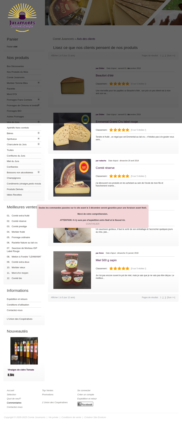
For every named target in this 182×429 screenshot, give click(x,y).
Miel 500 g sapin (106, 260)
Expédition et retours (17, 299)
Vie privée (53, 417)
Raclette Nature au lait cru (24, 242)
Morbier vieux (18, 267)
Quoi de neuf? (14, 398)
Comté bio (17, 278)
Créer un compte (85, 394)
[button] (92, 224)
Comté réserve (105, 168)
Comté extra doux (20, 262)
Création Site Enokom (95, 417)
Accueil (10, 390)
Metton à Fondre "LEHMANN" (26, 256)
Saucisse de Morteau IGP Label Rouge (22, 249)
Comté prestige (19, 226)
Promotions (47, 394)
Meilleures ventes (22, 207)
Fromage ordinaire (21, 237)
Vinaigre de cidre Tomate (21, 369)
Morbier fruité (18, 232)
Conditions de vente (71, 417)
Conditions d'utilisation (18, 304)
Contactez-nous (15, 310)
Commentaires (14, 402)
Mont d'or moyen (20, 273)
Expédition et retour (87, 398)
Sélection (11, 394)
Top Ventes (47, 390)
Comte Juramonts (36, 417)
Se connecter (83, 390)
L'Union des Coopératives (19, 319)
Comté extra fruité (20, 215)
